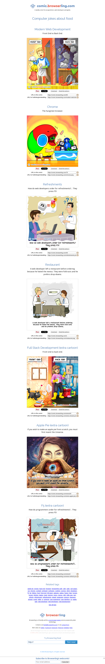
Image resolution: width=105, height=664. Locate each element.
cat (29, 591)
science (66, 597)
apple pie (30, 589)
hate (70, 593)
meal (45, 595)
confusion (51, 591)
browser (48, 589)
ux (71, 599)
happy (66, 593)
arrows (36, 589)
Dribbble (66, 628)
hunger (75, 593)
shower (30, 599)
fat (30, 593)
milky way (69, 595)
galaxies (56, 593)
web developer (42, 601)
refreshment (38, 597)
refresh (31, 597)
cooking (57, 591)
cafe (64, 589)
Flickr (71, 628)
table (39, 599)
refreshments (47, 597)
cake (68, 589)
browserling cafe (57, 589)
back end (42, 589)
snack (35, 599)
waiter (75, 599)
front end (43, 593)
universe (46, 599)
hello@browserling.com (50, 625)
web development (64, 601)
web (36, 601)
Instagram (54, 628)
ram (74, 595)
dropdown (74, 591)
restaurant (60, 597)
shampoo (73, 597)
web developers (53, 601)
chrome (32, 591)
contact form (65, 625)
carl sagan (73, 589)
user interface (65, 599)
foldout (34, 593)
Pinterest (60, 628)
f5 (28, 593)
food (38, 593)
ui (42, 599)
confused (44, 591)
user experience (55, 599)
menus (60, 595)
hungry (31, 595)
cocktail (38, 591)
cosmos (63, 591)
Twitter (43, 628)
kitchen (36, 595)
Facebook (48, 628)
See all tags (52, 605)
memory (50, 595)
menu (55, 595)
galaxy (62, 593)
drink (68, 591)
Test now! (71, 642)
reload (54, 597)
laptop (41, 595)
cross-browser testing (54, 620)
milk (64, 595)
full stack (50, 593)
